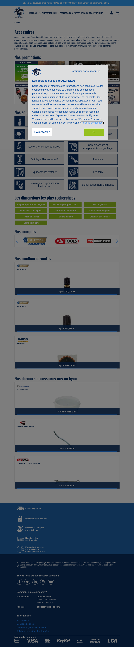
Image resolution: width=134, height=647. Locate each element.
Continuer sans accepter (85, 71)
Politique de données (92, 122)
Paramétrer (42, 132)
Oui (94, 132)
